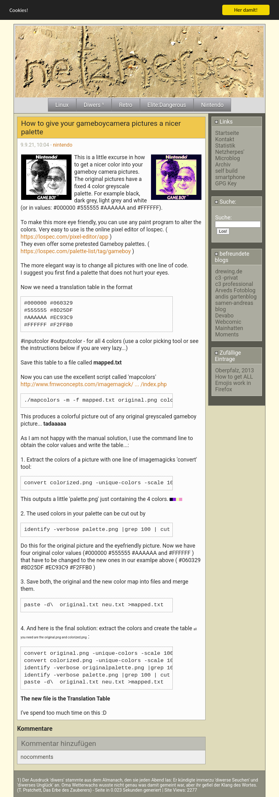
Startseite (227, 133)
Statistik (225, 146)
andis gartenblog (236, 297)
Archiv (222, 164)
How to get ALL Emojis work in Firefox (234, 382)
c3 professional (234, 284)
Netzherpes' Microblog (229, 155)
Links (224, 121)
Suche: (225, 201)
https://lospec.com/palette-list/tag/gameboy (75, 251)
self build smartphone (230, 174)
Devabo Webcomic (228, 318)
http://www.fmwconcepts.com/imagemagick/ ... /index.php (93, 384)
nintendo (63, 145)
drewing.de (228, 271)
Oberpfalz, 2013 (234, 370)
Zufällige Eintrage (228, 355)
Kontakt (224, 139)
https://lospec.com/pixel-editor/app (64, 236)
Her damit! (246, 9)
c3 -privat (226, 278)
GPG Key (225, 183)
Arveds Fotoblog (235, 290)
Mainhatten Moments (229, 331)
